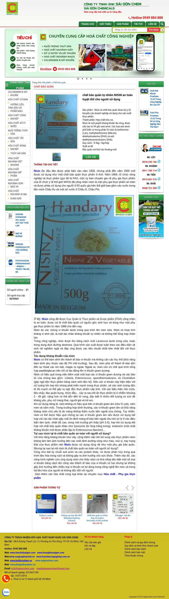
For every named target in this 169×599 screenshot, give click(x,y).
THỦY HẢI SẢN (18, 153)
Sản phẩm (123, 24)
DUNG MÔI (15, 198)
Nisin (37, 171)
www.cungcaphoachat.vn (22, 556)
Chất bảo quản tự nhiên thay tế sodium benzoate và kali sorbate (97, 518)
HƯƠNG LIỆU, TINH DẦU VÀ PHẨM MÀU (16, 107)
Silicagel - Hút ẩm (123, 515)
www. (13, 552)
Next (132, 488)
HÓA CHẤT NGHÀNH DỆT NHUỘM (15, 161)
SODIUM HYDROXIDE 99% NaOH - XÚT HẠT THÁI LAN (22, 220)
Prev (127, 488)
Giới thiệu (105, 24)
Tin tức (138, 24)
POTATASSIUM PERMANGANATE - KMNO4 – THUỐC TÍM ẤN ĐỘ (23, 266)
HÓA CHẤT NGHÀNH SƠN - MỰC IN (16, 183)
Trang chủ (87, 24)
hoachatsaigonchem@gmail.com (53, 568)
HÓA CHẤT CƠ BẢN (18, 99)
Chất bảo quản (59, 82)
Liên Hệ (91, 157)
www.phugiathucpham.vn (22, 564)
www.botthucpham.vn (21, 560)
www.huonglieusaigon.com (50, 552)
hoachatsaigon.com (25, 552)
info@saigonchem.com (22, 568)
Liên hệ (152, 24)
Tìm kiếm (153, 29)
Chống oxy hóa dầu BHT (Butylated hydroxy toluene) (71, 518)
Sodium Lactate (46, 515)
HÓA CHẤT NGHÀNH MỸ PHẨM (15, 172)
